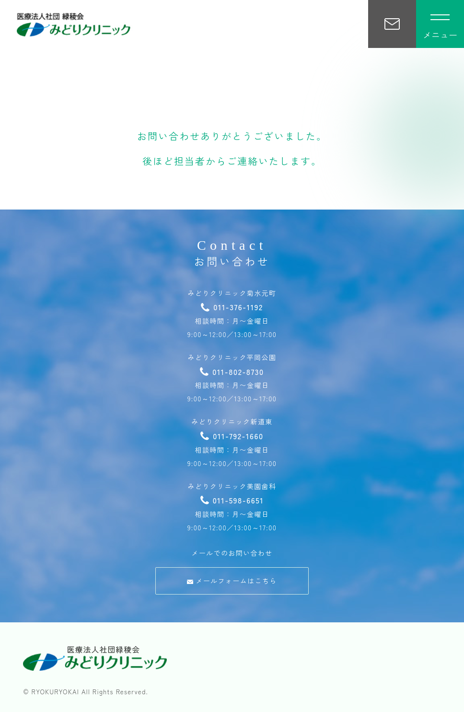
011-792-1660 (231, 436)
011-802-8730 (232, 371)
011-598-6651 (232, 500)
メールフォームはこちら (232, 580)
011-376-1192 (232, 307)
